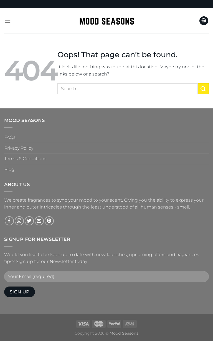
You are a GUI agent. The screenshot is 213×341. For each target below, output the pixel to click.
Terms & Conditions (25, 158)
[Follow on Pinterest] (49, 220)
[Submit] (203, 88)
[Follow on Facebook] (9, 220)
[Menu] (7, 20)
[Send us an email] (39, 220)
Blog (9, 169)
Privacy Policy (18, 148)
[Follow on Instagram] (19, 220)
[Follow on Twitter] (29, 220)
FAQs (10, 137)
